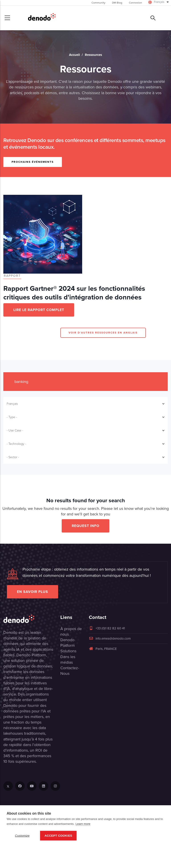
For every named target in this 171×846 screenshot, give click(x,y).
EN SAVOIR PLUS (32, 591)
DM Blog (117, 3)
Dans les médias (67, 659)
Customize (22, 835)
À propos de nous (71, 631)
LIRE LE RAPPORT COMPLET (38, 309)
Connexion (135, 3)
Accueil (74, 54)
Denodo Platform (67, 642)
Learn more (82, 824)
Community (98, 3)
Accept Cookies (58, 835)
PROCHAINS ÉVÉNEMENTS (33, 162)
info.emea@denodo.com (110, 638)
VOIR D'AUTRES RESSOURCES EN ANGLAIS (103, 332)
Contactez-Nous (69, 670)
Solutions (68, 651)
